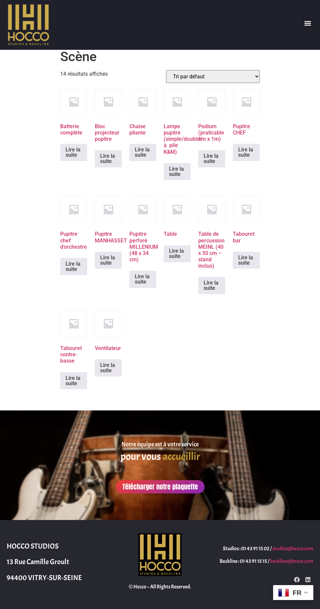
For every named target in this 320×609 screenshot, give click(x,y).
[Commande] (213, 76)
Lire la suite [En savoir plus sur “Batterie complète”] (73, 152)
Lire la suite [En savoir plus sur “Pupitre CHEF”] (245, 152)
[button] (307, 23)
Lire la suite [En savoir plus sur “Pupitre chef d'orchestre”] (73, 266)
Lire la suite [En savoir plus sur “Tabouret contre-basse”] (73, 381)
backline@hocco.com (291, 561)
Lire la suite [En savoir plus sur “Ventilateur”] (107, 368)
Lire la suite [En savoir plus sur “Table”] (176, 253)
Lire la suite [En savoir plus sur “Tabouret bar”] (245, 260)
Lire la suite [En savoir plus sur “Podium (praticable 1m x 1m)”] (211, 158)
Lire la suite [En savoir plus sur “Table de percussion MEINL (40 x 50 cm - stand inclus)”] (211, 285)
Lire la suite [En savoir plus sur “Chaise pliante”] (142, 152)
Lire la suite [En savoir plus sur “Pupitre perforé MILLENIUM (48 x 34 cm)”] (142, 279)
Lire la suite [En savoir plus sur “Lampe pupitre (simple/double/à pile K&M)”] (176, 171)
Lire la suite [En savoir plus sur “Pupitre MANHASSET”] (107, 260)
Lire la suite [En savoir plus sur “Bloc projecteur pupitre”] (107, 158)
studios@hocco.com (292, 548)
